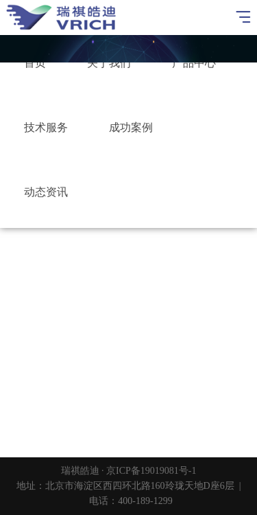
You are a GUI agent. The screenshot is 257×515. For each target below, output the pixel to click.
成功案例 (131, 127)
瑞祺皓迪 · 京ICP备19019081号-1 (129, 471)
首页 (35, 63)
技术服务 (46, 127)
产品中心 (194, 63)
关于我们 (109, 63)
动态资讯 (46, 192)
